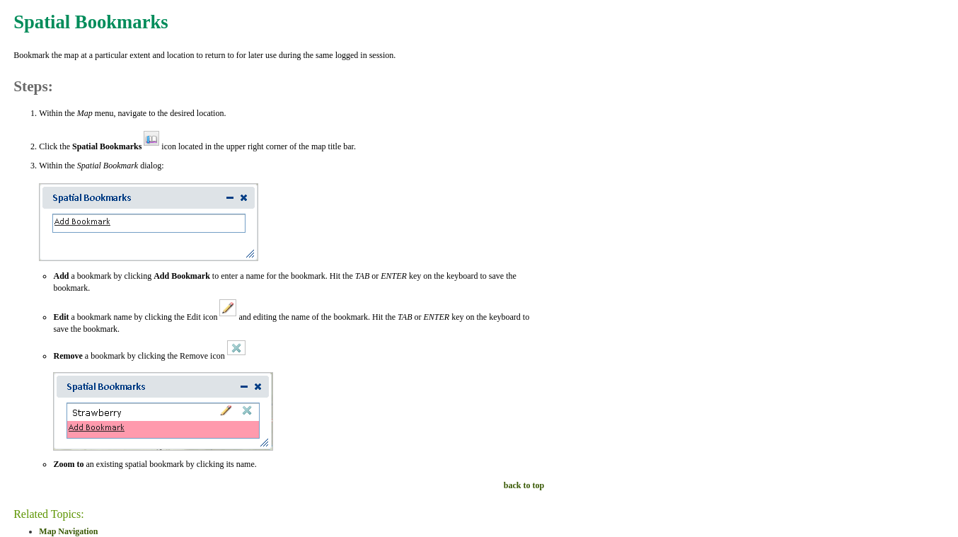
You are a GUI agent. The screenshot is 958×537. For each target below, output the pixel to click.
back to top (524, 485)
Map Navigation (68, 531)
